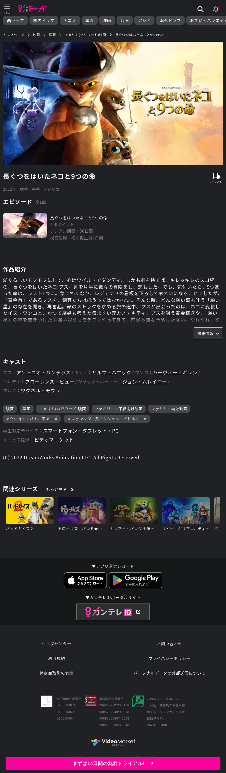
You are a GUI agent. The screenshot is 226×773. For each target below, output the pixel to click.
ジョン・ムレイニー (144, 381)
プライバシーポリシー (169, 658)
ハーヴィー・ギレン (175, 372)
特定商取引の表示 (56, 673)
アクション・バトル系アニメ (32, 418)
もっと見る (56, 489)
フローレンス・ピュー (49, 381)
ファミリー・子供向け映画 (119, 408)
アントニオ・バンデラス (43, 372)
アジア (144, 20)
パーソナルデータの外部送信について (169, 673)
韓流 (89, 20)
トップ (15, 20)
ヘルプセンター (57, 643)
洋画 (107, 20)
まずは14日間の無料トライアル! (113, 763)
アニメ (70, 20)
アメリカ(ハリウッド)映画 (62, 408)
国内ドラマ (43, 20)
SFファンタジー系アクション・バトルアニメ (107, 418)
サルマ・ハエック (111, 372)
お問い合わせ (169, 643)
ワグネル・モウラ (40, 390)
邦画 (124, 20)
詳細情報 (208, 333)
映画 (10, 408)
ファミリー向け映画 (169, 408)
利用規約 (56, 658)
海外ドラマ (170, 20)
